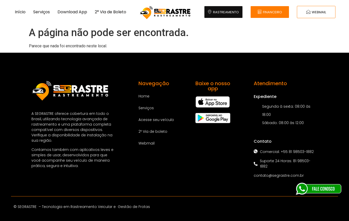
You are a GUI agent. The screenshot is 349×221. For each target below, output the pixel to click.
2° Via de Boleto (110, 12)
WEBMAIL (316, 12)
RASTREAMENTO (223, 12)
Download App (72, 12)
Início (20, 12)
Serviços (41, 12)
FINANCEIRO (270, 12)
